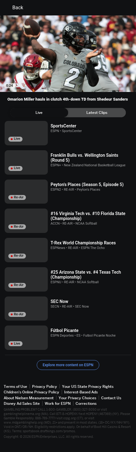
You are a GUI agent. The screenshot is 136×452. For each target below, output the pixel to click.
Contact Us (111, 398)
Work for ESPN (58, 403)
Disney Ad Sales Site (22, 403)
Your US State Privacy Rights (87, 386)
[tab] (39, 112)
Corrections (86, 403)
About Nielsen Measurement (29, 398)
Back (14, 7)
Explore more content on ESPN (68, 365)
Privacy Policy (44, 386)
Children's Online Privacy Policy (31, 392)
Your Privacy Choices (77, 398)
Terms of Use (15, 386)
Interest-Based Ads (81, 392)
